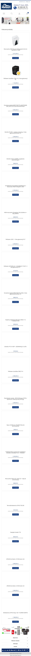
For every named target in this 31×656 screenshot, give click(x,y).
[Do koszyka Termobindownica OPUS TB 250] (15, 514)
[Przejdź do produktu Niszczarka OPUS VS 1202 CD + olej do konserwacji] (15, 471)
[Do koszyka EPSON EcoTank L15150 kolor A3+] (15, 568)
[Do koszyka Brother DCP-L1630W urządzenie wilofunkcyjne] (15, 168)
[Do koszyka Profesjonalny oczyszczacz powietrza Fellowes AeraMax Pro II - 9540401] (15, 461)
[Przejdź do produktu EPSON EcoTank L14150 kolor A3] (15, 579)
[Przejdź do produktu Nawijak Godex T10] (15, 525)
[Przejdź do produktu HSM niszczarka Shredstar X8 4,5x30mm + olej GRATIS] (15, 205)
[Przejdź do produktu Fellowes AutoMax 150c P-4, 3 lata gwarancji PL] (15, 70)
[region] (15, 21)
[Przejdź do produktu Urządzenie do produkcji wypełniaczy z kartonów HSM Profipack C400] (15, 178)
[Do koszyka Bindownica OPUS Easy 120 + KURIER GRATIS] (15, 622)
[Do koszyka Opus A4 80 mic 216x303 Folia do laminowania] (15, 434)
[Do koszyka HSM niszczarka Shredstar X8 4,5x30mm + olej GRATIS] (15, 222)
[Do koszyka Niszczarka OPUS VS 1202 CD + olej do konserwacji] (15, 488)
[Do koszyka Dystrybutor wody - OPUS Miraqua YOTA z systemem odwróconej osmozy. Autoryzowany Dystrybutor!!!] (15, 407)
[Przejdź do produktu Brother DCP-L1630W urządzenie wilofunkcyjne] (15, 152)
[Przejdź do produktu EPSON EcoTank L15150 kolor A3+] (15, 552)
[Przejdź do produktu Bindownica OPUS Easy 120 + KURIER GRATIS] (15, 605)
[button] (4, 13)
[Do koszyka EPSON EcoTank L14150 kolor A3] (15, 595)
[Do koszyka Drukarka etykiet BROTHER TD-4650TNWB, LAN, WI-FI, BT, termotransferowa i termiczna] (15, 114)
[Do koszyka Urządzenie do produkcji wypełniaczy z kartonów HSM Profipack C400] (15, 195)
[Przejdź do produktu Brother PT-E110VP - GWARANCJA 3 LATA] (15, 339)
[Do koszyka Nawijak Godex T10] (15, 541)
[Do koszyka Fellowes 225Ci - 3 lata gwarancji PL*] (15, 248)
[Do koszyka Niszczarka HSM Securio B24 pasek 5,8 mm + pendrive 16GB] (15, 58)
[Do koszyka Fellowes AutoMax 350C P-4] (15, 380)
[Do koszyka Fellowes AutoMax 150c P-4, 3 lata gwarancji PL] (15, 87)
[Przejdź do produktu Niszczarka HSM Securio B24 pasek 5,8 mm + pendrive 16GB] (15, 40)
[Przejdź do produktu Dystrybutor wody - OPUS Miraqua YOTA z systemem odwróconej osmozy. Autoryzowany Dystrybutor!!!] (15, 391)
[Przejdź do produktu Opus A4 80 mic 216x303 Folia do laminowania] (15, 418)
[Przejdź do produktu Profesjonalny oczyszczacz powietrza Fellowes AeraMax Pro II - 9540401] (15, 445)
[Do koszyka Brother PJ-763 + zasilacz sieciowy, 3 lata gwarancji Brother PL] (15, 141)
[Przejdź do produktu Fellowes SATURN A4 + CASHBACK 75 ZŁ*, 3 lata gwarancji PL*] (15, 259)
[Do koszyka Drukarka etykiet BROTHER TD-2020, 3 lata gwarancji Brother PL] (15, 302)
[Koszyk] (27, 13)
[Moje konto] (19, 13)
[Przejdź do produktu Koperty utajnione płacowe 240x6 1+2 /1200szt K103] (15, 312)
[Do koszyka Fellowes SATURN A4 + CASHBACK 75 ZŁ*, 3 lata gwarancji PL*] (15, 275)
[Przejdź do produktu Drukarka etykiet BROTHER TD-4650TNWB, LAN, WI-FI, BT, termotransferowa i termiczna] (15, 98)
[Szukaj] (11, 13)
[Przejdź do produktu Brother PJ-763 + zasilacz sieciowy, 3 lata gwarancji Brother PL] (15, 125)
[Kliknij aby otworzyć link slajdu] (15, 21)
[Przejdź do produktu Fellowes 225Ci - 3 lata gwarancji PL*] (15, 232)
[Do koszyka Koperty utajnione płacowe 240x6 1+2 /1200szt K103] (15, 329)
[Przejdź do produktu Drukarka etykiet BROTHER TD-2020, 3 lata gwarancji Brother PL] (15, 286)
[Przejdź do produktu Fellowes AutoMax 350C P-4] (15, 364)
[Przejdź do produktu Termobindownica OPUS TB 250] (15, 498)
